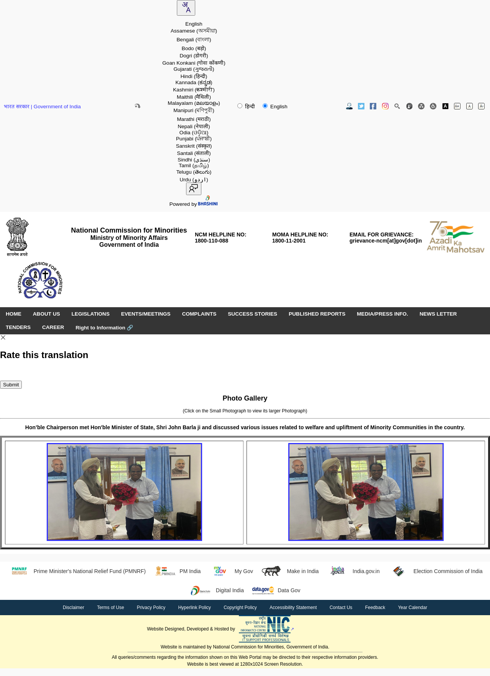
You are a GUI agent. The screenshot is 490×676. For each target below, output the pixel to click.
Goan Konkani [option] (193, 63)
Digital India (216, 590)
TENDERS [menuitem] (18, 327)
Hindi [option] (193, 76)
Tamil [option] (194, 165)
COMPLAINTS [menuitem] (199, 314)
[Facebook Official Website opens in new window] (373, 106)
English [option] (194, 24)
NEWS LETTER (438, 314)
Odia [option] (194, 132)
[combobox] (186, 8)
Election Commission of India (435, 571)
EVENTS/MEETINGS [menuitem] (145, 314)
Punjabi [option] (194, 139)
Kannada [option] (193, 82)
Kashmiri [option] (194, 90)
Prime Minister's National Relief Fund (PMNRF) (76, 571)
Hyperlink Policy (194, 607)
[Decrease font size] (481, 106)
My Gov (230, 571)
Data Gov (276, 590)
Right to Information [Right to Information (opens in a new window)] (104, 328)
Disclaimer (73, 607)
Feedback (375, 607)
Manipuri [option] (193, 110)
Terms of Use (110, 607)
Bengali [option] (193, 39)
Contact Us (341, 607)
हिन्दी (246, 106)
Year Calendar (412, 607)
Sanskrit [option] (194, 146)
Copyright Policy (240, 607)
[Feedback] (409, 106)
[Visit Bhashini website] (207, 204)
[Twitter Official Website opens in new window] (361, 106)
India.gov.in (353, 571)
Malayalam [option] (194, 103)
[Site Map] (421, 106)
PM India (177, 571)
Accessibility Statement (293, 607)
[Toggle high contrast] (445, 106)
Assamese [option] (194, 31)
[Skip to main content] (137, 106)
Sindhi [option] (194, 160)
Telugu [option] (193, 172)
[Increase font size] (457, 106)
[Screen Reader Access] (433, 106)
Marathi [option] (194, 119)
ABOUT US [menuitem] (46, 314)
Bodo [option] (194, 48)
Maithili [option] (194, 97)
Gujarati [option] (193, 69)
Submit (11, 385)
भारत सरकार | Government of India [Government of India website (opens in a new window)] (42, 106)
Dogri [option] (194, 56)
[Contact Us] (349, 106)
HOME (13, 314)
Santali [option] (194, 153)
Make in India (290, 571)
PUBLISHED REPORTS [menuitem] (317, 314)
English (275, 106)
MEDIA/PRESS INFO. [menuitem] (382, 314)
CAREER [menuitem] (53, 327)
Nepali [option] (194, 126)
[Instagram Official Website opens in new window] (385, 106)
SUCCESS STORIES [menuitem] (252, 314)
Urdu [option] (194, 179)
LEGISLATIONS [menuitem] (90, 314)
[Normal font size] (469, 106)
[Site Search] (397, 106)
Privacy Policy (151, 607)
